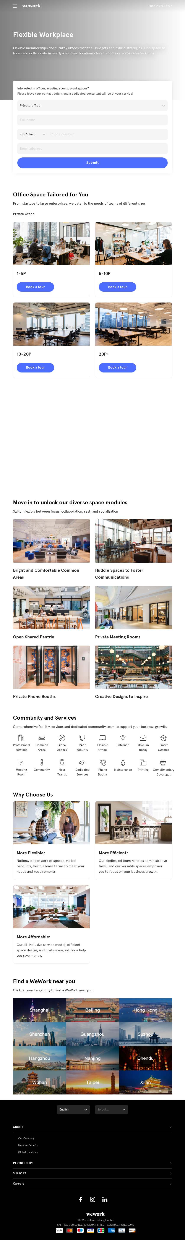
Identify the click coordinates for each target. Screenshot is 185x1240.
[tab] (92, 1127)
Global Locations (28, 1152)
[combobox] (20, 105)
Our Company (26, 1138)
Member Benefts (28, 1145)
